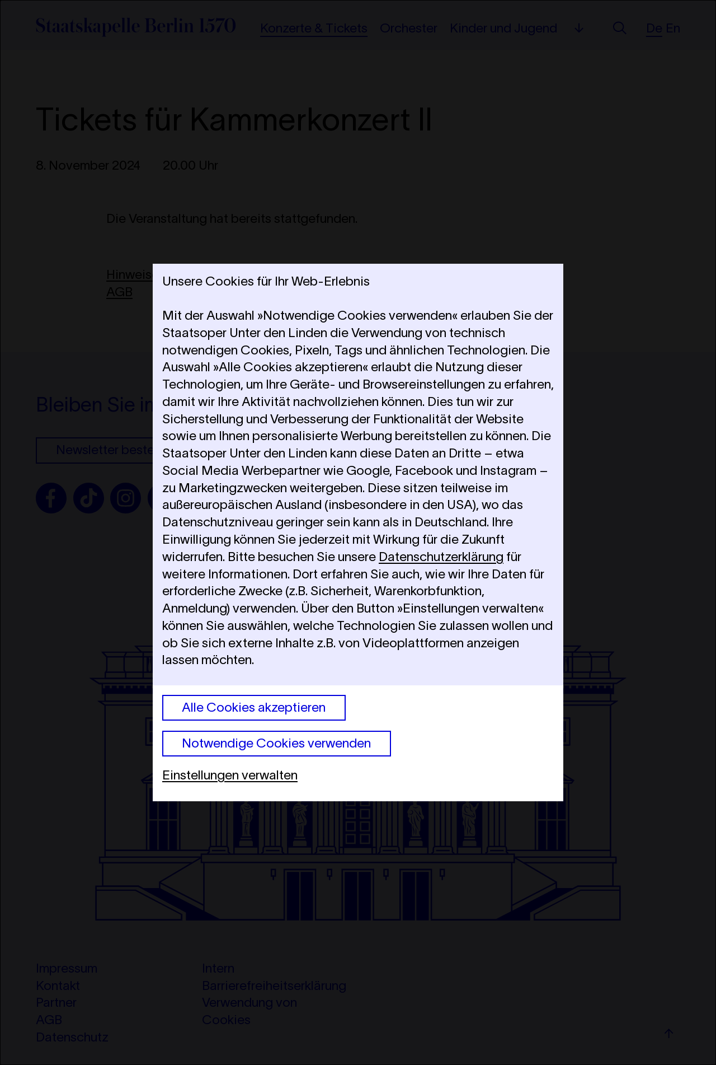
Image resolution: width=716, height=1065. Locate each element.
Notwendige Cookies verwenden (276, 743)
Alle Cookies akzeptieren (254, 707)
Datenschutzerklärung (441, 556)
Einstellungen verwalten (230, 775)
